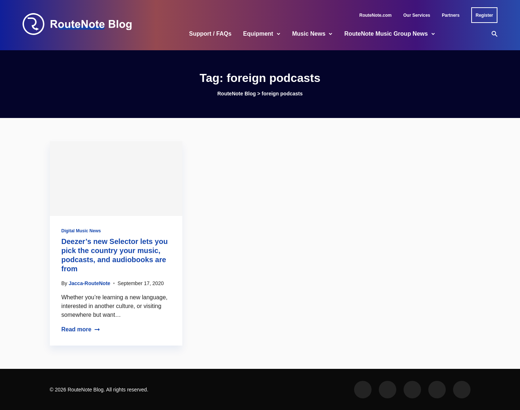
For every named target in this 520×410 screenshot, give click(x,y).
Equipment (258, 34)
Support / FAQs (210, 34)
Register (484, 15)
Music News (309, 34)
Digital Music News (81, 230)
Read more (80, 329)
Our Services (416, 15)
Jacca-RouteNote (89, 283)
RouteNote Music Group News (386, 34)
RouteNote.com (376, 15)
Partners (451, 15)
